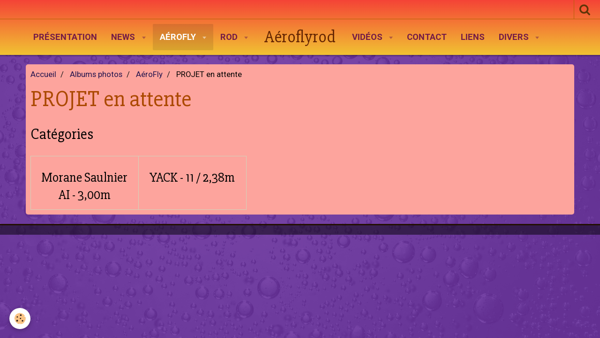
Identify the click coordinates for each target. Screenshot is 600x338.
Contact (427, 37)
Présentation (65, 37)
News (124, 37)
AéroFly (179, 37)
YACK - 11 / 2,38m (192, 177)
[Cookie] (19, 318)
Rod (230, 37)
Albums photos (96, 74)
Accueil (43, 74)
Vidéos (368, 37)
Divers (515, 37)
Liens (473, 37)
